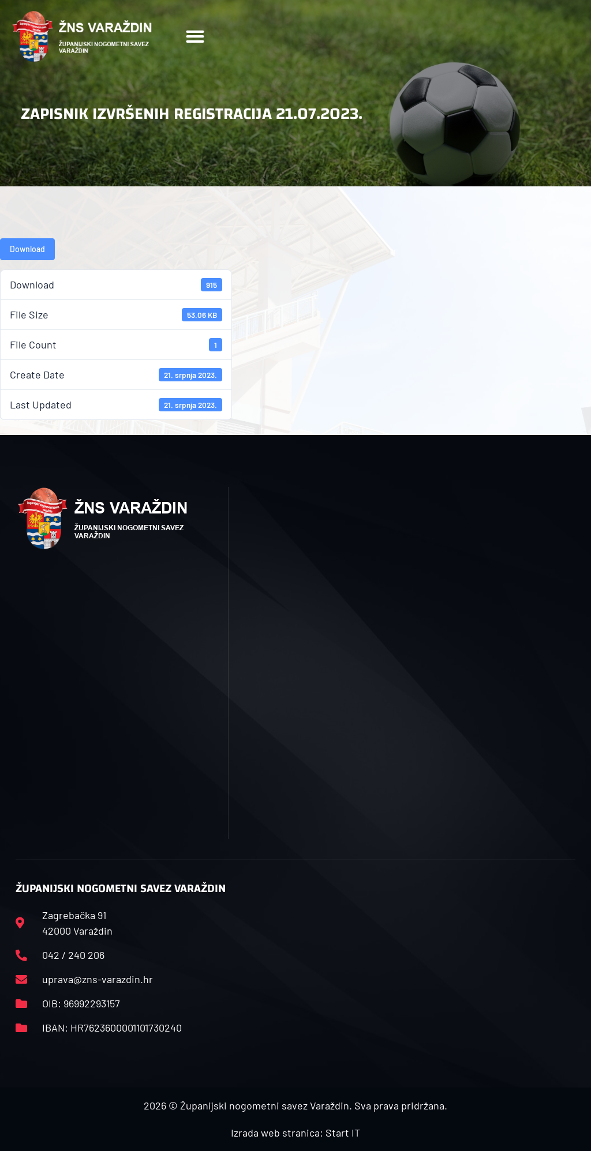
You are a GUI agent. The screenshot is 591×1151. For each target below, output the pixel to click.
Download (27, 249)
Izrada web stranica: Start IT (295, 1132)
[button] (195, 36)
